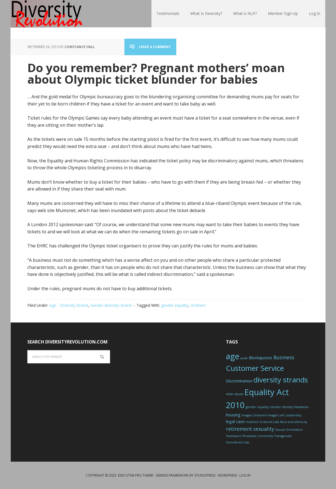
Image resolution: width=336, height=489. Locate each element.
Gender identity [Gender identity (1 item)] (281, 407)
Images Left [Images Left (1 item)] (276, 415)
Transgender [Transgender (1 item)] (283, 436)
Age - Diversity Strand (68, 305)
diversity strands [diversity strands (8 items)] (281, 380)
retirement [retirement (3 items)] (239, 428)
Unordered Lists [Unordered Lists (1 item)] (237, 442)
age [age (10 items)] (232, 356)
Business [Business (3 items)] (283, 357)
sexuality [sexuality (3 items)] (263, 428)
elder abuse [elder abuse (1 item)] (234, 394)
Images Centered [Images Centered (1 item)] (254, 415)
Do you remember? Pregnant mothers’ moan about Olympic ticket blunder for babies (156, 73)
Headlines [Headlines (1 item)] (301, 407)
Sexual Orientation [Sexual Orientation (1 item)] (289, 430)
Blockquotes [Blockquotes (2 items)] (260, 357)
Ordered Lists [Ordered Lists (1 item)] (269, 422)
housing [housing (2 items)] (233, 414)
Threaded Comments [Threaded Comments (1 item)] (257, 436)
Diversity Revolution (46, 14)
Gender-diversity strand (111, 305)
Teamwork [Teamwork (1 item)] (233, 436)
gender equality (174, 305)
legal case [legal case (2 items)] (235, 421)
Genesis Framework (172, 475)
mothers (198, 305)
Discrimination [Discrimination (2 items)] (239, 381)
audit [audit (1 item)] (244, 358)
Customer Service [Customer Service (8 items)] (255, 368)
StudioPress (204, 475)
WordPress (227, 475)
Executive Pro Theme (135, 475)
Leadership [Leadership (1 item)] (293, 415)
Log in (244, 475)
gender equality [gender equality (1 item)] (257, 407)
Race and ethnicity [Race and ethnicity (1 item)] (293, 422)
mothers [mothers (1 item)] (252, 422)
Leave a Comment (155, 46)
